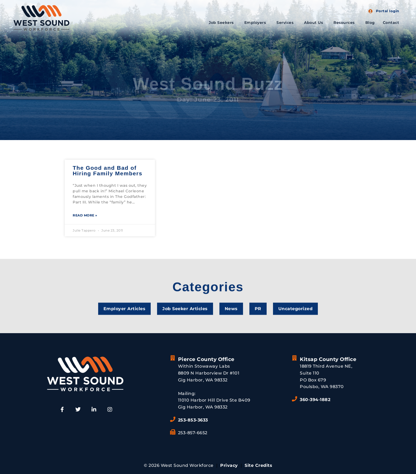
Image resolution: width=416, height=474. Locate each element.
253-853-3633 (193, 420)
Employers (256, 22)
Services (286, 22)
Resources (345, 22)
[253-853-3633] (172, 419)
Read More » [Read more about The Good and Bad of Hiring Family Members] (85, 215)
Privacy (229, 465)
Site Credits (258, 465)
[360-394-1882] (294, 399)
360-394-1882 (315, 399)
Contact (391, 22)
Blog (370, 22)
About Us (315, 22)
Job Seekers (222, 22)
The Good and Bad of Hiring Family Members (107, 170)
